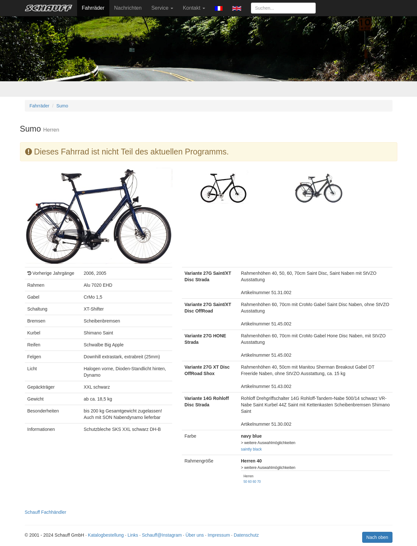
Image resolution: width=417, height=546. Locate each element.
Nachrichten (128, 8)
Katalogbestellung (106, 535)
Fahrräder (93, 8)
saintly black (251, 449)
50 (245, 481)
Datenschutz (246, 535)
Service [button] (162, 8)
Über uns (194, 535)
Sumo (62, 105)
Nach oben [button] (377, 537)
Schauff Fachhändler (45, 512)
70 (259, 481)
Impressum (219, 535)
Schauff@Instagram (162, 535)
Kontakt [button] (194, 8)
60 (250, 481)
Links (133, 535)
